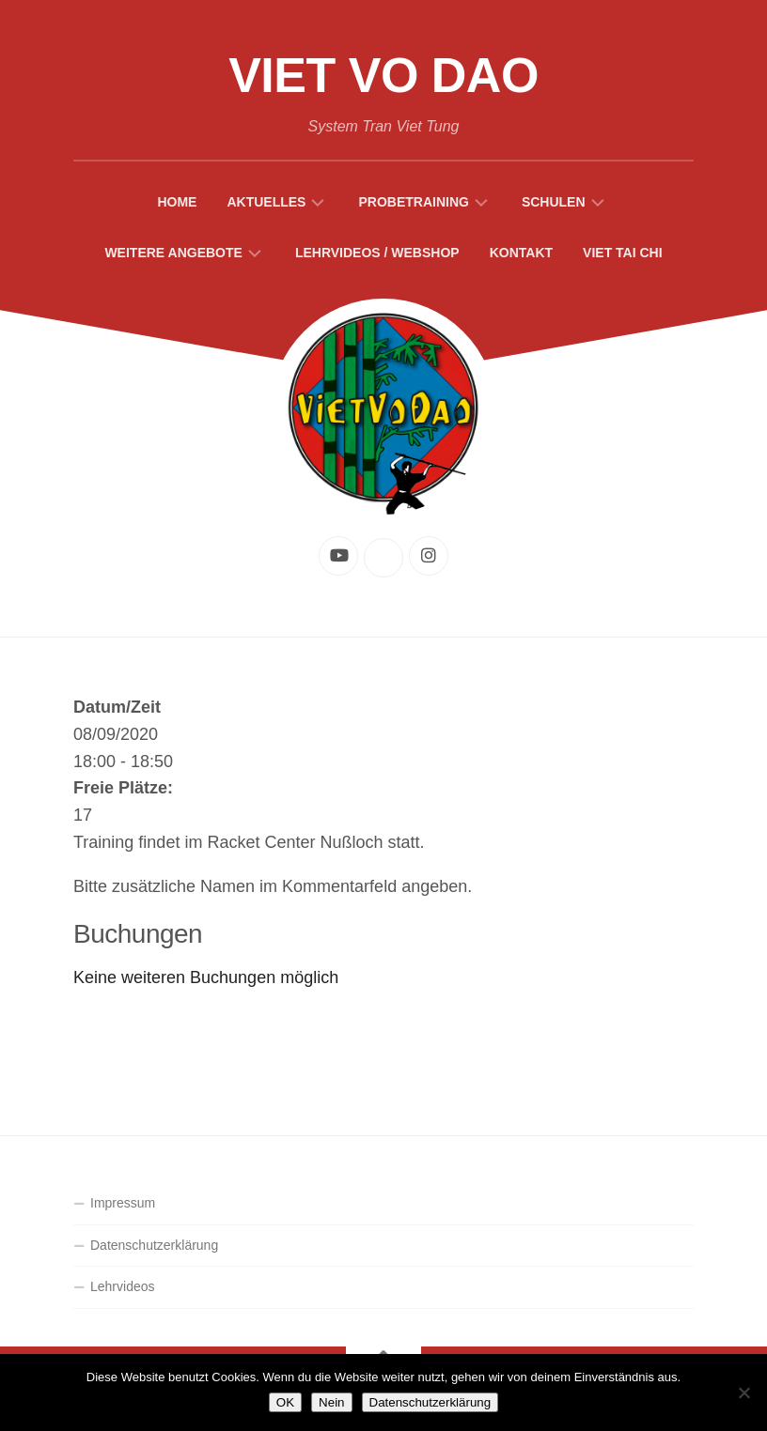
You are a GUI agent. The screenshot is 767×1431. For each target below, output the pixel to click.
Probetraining (413, 201)
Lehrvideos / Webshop (377, 252)
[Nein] (743, 1392)
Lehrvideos (122, 1286)
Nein (331, 1402)
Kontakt (521, 252)
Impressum (122, 1202)
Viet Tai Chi (623, 252)
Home (176, 201)
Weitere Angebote (173, 252)
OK (285, 1402)
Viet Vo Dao (383, 75)
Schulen (554, 201)
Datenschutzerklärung (154, 1245)
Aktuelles (266, 201)
